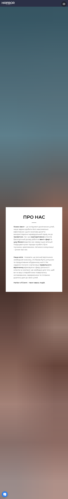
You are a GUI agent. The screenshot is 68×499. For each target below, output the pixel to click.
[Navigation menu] (64, 4)
